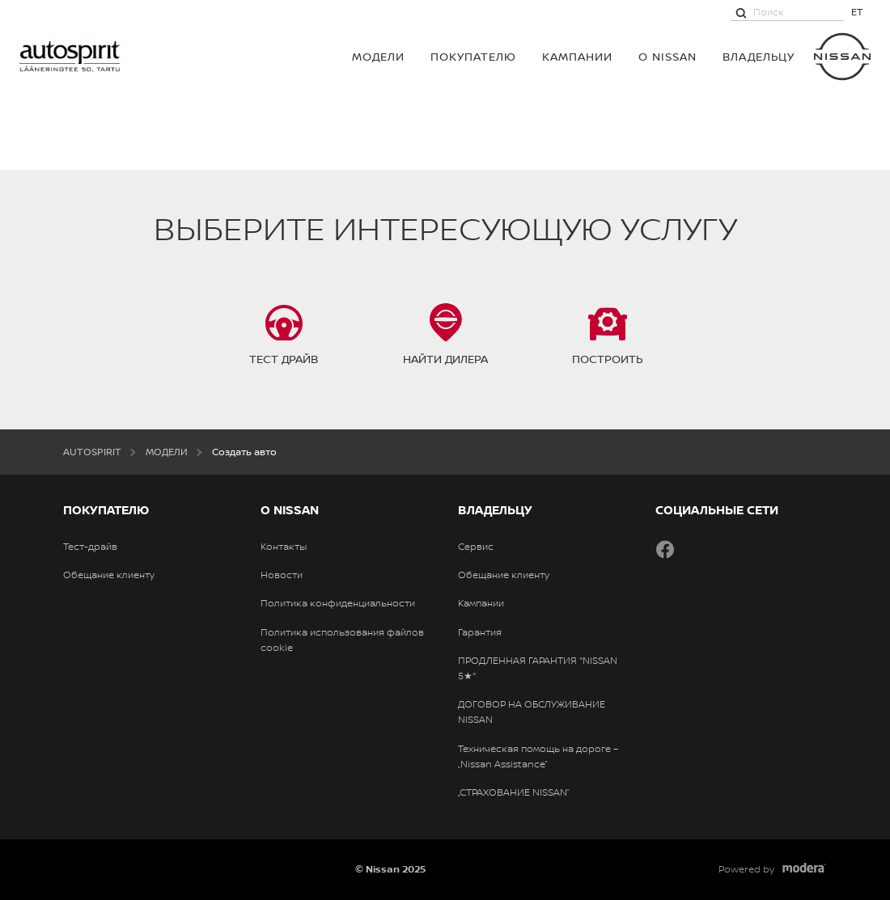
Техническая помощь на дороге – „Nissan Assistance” (538, 756)
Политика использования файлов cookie (342, 640)
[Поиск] (741, 12)
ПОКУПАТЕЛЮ (473, 56)
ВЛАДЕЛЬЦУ (759, 56)
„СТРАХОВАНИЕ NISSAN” (514, 792)
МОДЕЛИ (378, 56)
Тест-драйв (90, 546)
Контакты (284, 546)
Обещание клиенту (109, 574)
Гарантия (480, 632)
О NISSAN (667, 56)
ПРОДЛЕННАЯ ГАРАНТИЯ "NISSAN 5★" (537, 668)
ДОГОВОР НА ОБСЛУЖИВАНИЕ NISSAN (531, 712)
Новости (282, 574)
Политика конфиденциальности (338, 603)
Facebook (665, 549)
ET (857, 12)
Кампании (577, 56)
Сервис (476, 546)
